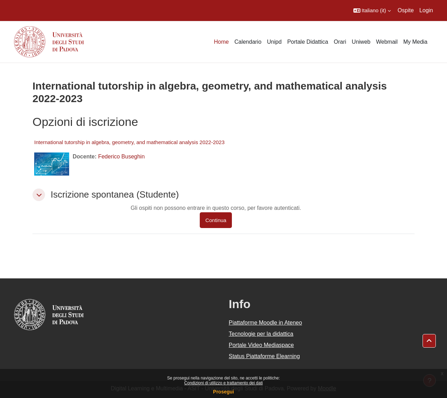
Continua (215, 220)
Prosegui (223, 392)
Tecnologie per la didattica (261, 334)
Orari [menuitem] (340, 42)
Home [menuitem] (221, 42)
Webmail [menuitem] (387, 42)
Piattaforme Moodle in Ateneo (265, 323)
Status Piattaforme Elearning (264, 356)
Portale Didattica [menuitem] (307, 42)
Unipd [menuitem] (274, 42)
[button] (372, 10)
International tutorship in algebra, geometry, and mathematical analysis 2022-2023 (129, 142)
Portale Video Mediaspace (261, 345)
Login (426, 10)
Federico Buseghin (121, 156)
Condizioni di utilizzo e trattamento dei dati (223, 383)
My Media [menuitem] (415, 42)
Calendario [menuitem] (247, 42)
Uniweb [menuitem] (361, 42)
